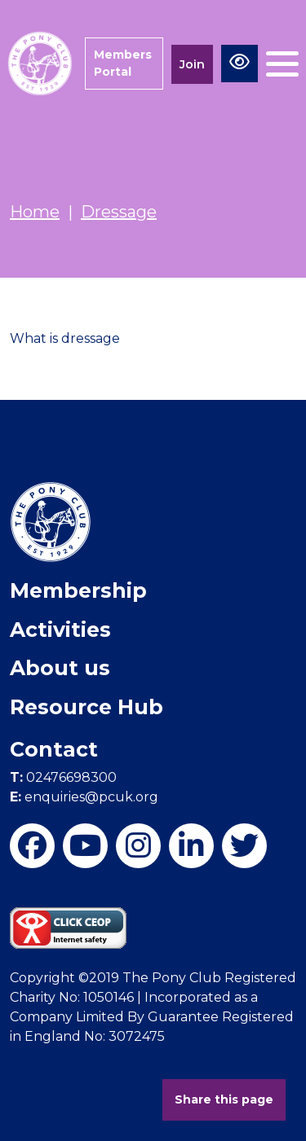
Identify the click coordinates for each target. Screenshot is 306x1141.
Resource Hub (86, 707)
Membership (78, 590)
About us (60, 668)
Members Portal (123, 63)
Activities (60, 629)
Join (192, 64)
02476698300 (63, 777)
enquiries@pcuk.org (84, 797)
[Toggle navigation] (282, 64)
